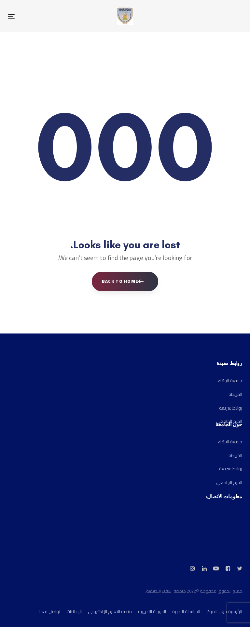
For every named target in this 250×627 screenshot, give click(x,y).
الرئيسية (235, 611)
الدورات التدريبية (152, 611)
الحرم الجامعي (229, 482)
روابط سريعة (230, 408)
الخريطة (235, 394)
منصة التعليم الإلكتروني (110, 611)
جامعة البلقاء (230, 380)
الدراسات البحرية (186, 611)
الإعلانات (74, 611)
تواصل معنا (49, 611)
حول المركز (216, 611)
